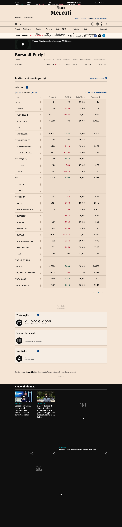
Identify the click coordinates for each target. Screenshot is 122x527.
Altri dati (100, 2)
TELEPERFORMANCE (23, 153)
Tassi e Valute (38, 31)
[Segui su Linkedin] (101, 24)
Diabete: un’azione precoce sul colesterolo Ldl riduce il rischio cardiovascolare (22, 409)
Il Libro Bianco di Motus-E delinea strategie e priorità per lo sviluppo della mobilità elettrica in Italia (37, 413)
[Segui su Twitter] (97, 24)
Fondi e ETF (49, 31)
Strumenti (103, 29)
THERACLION (20, 216)
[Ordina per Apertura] (99, 97)
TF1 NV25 (19, 184)
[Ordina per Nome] (41, 97)
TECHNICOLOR (21, 134)
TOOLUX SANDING (22, 260)
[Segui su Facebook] (92, 24)
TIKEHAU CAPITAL (22, 247)
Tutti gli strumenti (97, 487)
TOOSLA (18, 266)
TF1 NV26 (19, 191)
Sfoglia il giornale (80, 18)
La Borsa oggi (101, 399)
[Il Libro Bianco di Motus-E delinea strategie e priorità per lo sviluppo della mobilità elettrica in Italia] (37, 394)
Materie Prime (76, 31)
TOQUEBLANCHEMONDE (25, 273)
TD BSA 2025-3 (21, 121)
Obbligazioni (27, 29)
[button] (16, 24)
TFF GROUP (20, 197)
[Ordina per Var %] (70, 97)
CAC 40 (18, 64)
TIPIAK (18, 254)
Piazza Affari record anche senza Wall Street (51, 41)
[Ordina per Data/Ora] (85, 97)
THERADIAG (20, 222)
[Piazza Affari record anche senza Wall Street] (70, 418)
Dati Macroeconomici (90, 31)
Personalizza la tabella (96, 92)
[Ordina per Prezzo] (56, 97)
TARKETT (19, 102)
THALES (18, 203)
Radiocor (19, 401)
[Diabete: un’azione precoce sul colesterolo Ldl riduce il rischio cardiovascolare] (22, 395)
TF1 (17, 178)
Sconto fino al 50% (97, 18)
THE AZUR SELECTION (24, 210)
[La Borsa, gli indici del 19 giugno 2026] (102, 394)
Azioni (17, 29)
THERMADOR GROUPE (24, 241)
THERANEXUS (21, 228)
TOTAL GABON (21, 279)
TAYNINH (19, 108)
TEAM (17, 127)
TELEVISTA (19, 165)
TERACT (18, 172)
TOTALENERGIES (22, 285)
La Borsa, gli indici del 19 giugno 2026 (102, 407)
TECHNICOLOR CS (22, 140)
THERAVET (19, 235)
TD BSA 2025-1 (21, 115)
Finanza (49, 447)
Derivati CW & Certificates (61, 31)
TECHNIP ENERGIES (23, 146)
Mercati (61, 12)
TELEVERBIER (21, 159)
